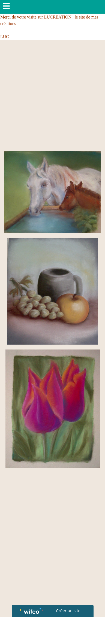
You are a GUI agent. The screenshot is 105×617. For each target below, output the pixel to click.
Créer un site (68, 610)
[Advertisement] (51, 97)
